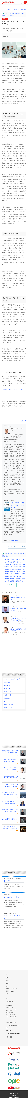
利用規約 (14, 1095)
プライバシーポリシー (14, 1093)
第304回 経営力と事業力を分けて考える (15, 574)
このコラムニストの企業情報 (18, 546)
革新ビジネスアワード (11, 1022)
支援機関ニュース (9, 1007)
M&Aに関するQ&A (9, 1012)
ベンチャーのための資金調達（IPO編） (18, 609)
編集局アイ (8, 983)
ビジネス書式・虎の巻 (10, 1014)
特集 (7, 993)
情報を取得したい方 (10, 1030)
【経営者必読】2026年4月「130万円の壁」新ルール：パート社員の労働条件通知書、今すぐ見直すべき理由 (10, 760)
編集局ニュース (9, 985)
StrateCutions (14, 540)
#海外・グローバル (9, 704)
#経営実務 (7, 688)
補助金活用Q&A (9, 1010)
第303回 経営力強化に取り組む (12, 576)
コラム (8, 9)
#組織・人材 (7, 692)
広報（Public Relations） (11, 991)
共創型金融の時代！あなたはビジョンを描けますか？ (18, 619)
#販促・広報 (7, 695)
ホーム (3, 9)
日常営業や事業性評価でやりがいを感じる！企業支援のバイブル (17, 505)
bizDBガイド (8, 978)
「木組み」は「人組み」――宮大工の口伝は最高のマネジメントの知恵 (10, 819)
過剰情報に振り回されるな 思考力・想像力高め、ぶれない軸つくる (10, 794)
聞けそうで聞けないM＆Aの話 (17, 598)
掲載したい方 (9, 1028)
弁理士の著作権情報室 (11, 1017)
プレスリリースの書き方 (13, 897)
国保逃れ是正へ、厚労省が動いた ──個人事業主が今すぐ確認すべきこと (10, 752)
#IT (5, 701)
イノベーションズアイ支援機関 (13, 1033)
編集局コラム (8, 990)
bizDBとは (8, 980)
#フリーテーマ (8, 708)
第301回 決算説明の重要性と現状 (13, 581)
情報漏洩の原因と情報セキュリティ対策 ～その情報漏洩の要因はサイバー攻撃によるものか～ (10, 777)
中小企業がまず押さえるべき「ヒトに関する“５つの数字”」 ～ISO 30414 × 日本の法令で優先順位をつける (10, 810)
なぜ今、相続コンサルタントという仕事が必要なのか (10, 802)
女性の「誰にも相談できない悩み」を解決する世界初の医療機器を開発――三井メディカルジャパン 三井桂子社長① (10, 827)
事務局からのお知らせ (14, 1097)
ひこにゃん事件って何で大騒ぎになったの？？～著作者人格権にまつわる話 (10, 785)
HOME (7, 974)
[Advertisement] (14, 651)
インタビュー (8, 986)
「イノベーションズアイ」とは (13, 1025)
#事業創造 (7, 682)
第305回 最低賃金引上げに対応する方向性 (15, 571)
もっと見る (12, 584)
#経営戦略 (7, 685)
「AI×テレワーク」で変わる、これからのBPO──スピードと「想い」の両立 (10, 768)
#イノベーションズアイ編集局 (12, 679)
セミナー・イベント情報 (11, 1009)
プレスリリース (9, 1001)
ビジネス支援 (9, 1005)
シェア (11, 34)
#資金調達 (23, 421)
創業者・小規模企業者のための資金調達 (18, 630)
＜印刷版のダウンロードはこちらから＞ (12, 390)
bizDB (8, 881)
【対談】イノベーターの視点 (12, 988)
